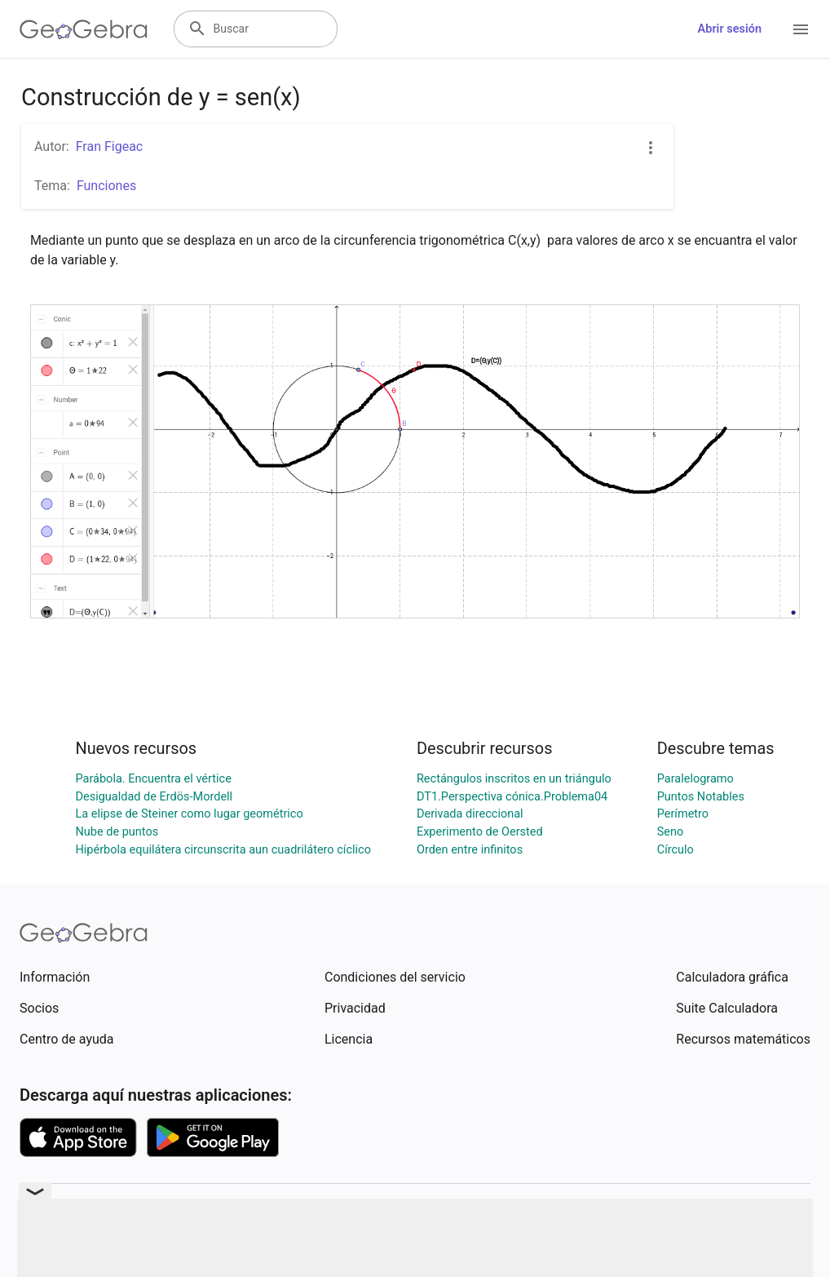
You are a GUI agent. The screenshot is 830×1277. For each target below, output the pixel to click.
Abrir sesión (730, 29)
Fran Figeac (109, 146)
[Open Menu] (800, 29)
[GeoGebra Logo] (84, 29)
